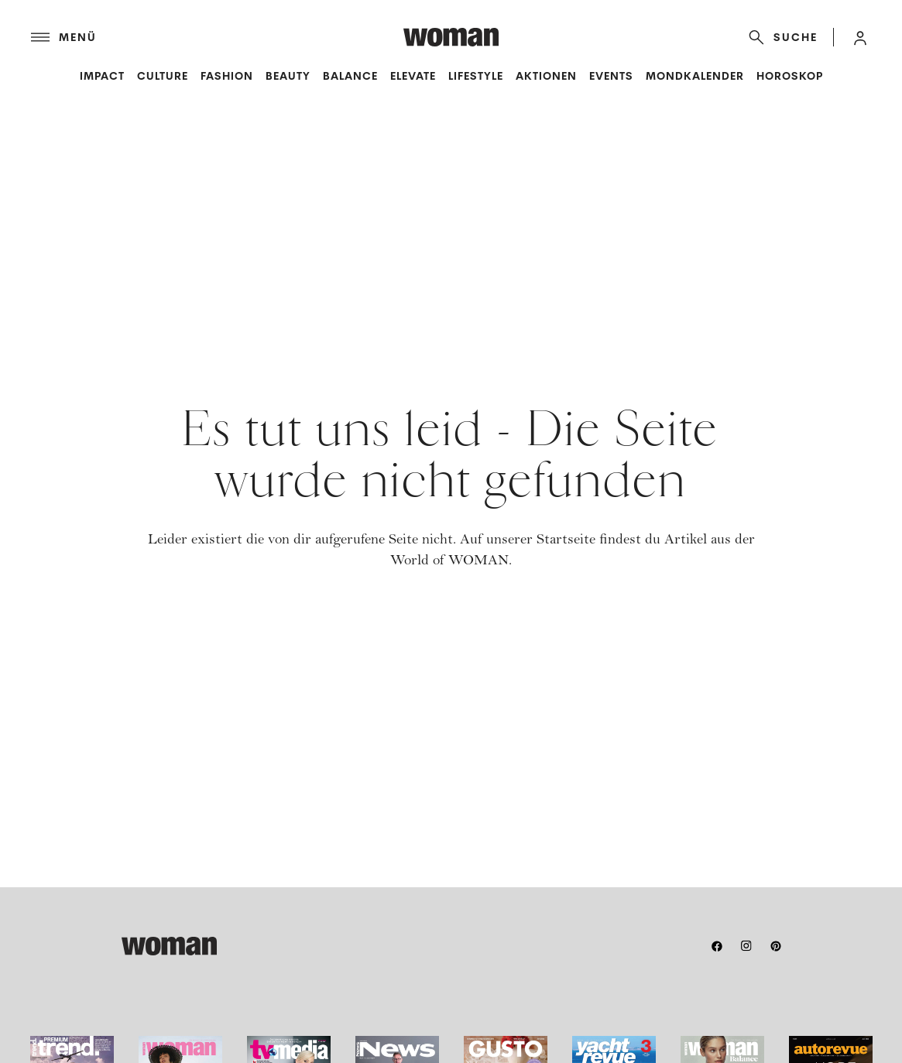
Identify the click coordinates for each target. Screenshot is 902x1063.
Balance (350, 76)
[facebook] (717, 946)
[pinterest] (775, 946)
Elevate (413, 76)
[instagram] (746, 946)
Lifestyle (475, 76)
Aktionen (546, 76)
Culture (162, 76)
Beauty (288, 76)
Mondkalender (695, 76)
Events (611, 76)
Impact (102, 76)
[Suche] (780, 37)
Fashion (227, 76)
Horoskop (789, 76)
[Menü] (217, 37)
